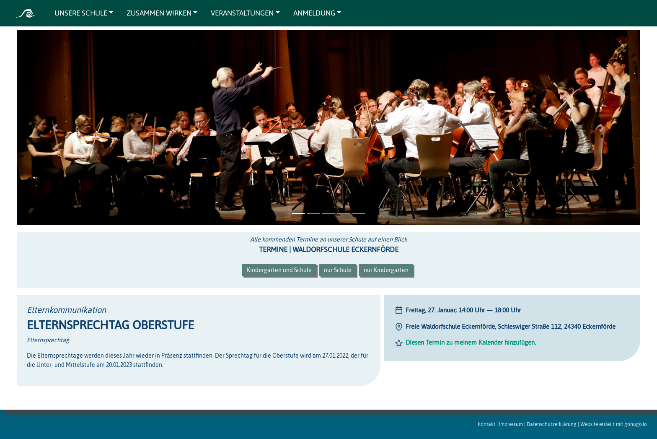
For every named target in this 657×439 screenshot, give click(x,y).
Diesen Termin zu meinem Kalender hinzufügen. (471, 342)
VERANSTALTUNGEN (242, 13)
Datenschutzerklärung (552, 424)
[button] (55, 127)
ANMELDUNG (314, 13)
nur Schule (338, 270)
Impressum (511, 424)
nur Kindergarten (386, 270)
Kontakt (486, 424)
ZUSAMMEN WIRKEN (159, 13)
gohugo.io (635, 424)
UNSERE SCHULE (80, 13)
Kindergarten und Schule (279, 270)
